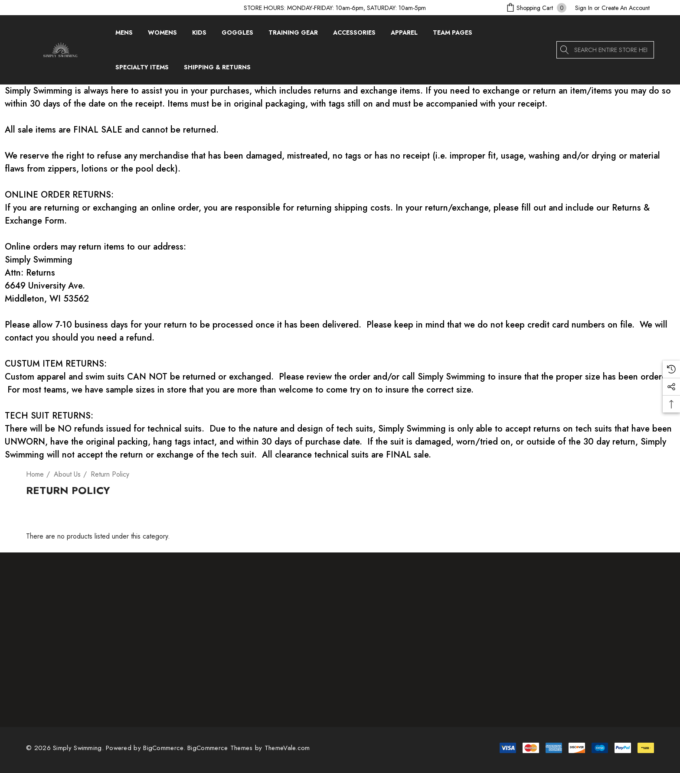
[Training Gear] (293, 34)
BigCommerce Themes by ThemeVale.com (248, 748)
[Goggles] (237, 34)
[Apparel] (404, 34)
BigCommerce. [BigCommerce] (165, 748)
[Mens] (124, 34)
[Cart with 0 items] (535, 7)
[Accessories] (354, 34)
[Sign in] (583, 7)
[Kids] (199, 34)
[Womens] (162, 34)
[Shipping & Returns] (217, 67)
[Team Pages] (452, 34)
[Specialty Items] (142, 69)
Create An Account (626, 7)
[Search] (565, 49)
